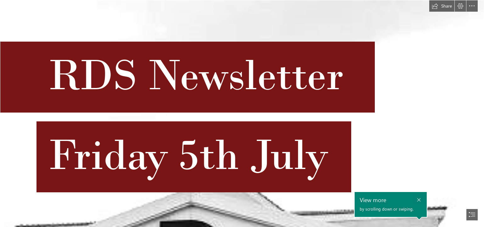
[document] (242, 113)
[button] (441, 6)
